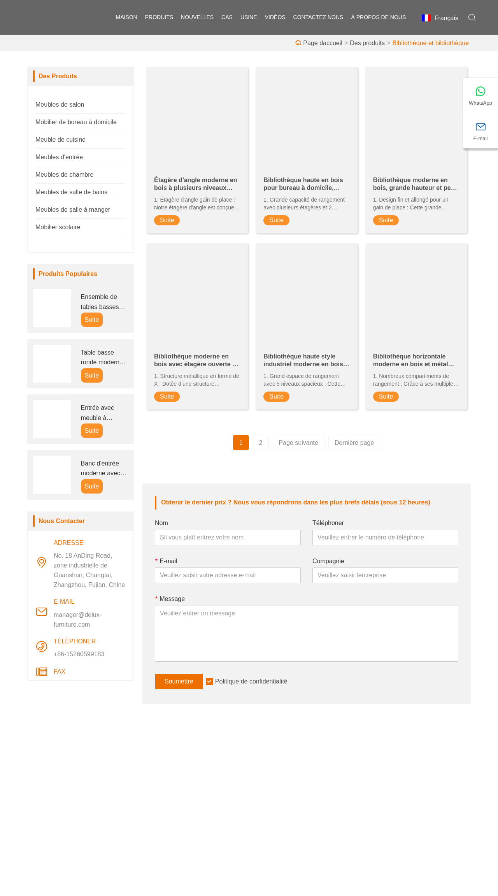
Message (170, 599)
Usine (248, 17)
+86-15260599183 (79, 654)
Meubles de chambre (64, 174)
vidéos (275, 17)
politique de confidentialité (183, 839)
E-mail (166, 561)
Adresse (400, 756)
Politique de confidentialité (251, 681)
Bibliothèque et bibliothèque (430, 43)
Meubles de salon (59, 104)
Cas (227, 17)
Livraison (159, 776)
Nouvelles (161, 801)
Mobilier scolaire (58, 227)
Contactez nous (318, 17)
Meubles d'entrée (59, 157)
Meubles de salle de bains (71, 192)
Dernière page (354, 442)
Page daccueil (322, 43)
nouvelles (197, 17)
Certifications (165, 814)
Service (157, 789)
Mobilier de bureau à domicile (76, 122)
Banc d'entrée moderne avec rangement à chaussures (100, 469)
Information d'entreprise (288, 776)
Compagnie (328, 561)
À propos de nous (378, 17)
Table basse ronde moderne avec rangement (103, 358)
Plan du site (163, 826)
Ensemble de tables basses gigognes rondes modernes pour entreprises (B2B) (104, 302)
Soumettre (179, 681)
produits (159, 17)
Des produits (367, 43)
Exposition (269, 814)
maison (126, 17)
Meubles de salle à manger (72, 209)
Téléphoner (328, 523)
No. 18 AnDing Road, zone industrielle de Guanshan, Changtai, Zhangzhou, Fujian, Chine (89, 570)
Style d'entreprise (279, 789)
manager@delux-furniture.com (78, 619)
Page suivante (298, 442)
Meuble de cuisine (60, 139)
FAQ (261, 826)
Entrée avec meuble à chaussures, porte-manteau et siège (101, 413)
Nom (161, 523)
